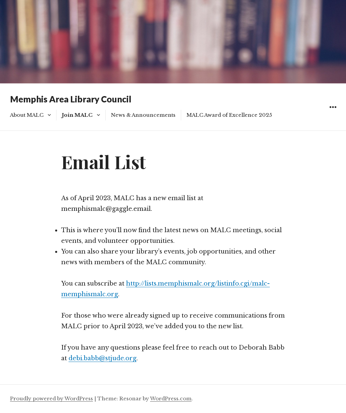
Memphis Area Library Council (70, 99)
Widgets (333, 114)
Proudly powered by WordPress (51, 398)
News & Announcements (143, 115)
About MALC (26, 115)
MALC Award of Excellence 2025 (229, 115)
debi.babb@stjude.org (102, 358)
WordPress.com (171, 398)
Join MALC (77, 115)
